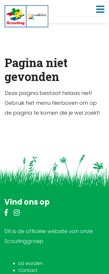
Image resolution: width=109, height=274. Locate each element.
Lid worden (30, 263)
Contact (27, 270)
